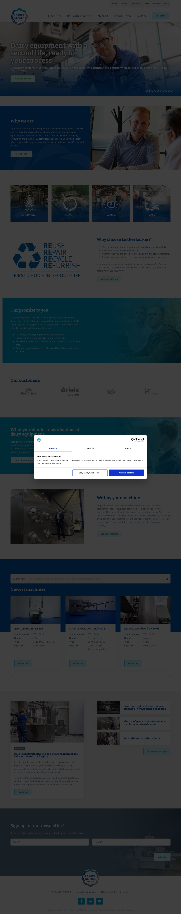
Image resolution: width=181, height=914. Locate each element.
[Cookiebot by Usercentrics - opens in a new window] (133, 440)
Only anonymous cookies (90, 473)
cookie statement (53, 463)
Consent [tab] (53, 448)
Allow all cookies (126, 473)
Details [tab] (90, 448)
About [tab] (128, 448)
